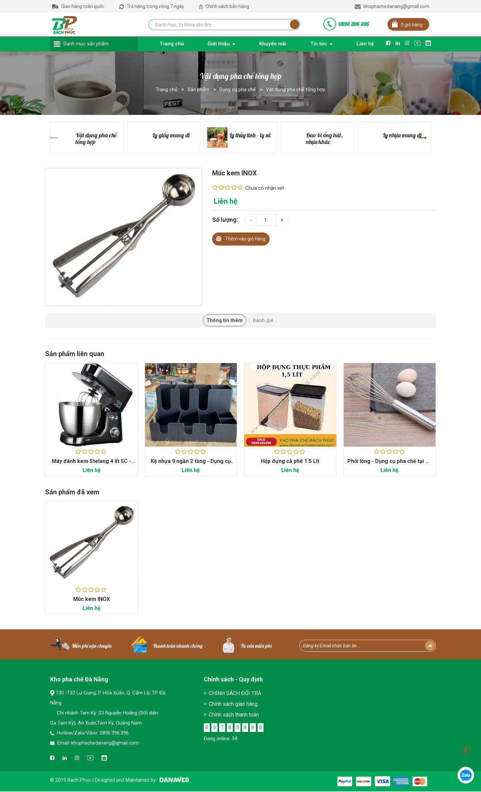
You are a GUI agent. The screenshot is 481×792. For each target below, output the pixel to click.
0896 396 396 (353, 24)
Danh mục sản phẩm (86, 44)
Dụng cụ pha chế (237, 90)
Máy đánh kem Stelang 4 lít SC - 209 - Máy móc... (91, 464)
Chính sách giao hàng (233, 704)
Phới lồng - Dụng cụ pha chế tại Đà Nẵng (389, 464)
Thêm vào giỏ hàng (241, 238)
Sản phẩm (198, 90)
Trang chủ (166, 90)
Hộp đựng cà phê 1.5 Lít (290, 461)
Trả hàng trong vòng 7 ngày (151, 6)
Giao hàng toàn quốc (78, 6)
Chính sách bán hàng (224, 6)
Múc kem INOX (91, 600)
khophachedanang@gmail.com (392, 6)
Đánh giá (266, 320)
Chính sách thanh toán (234, 715)
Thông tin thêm (222, 320)
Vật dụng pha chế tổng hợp (295, 90)
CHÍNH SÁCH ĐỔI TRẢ (235, 694)
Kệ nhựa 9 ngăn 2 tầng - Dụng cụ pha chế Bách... (191, 464)
